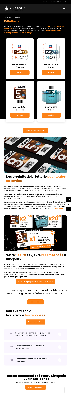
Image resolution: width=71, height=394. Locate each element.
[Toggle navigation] (64, 8)
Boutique (20, 72)
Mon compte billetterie (56, 2)
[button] (59, 208)
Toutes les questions (35, 322)
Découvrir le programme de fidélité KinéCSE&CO (35, 282)
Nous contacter (35, 302)
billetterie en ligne (14, 206)
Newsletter (44, 2)
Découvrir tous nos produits (35, 130)
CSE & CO (11, 17)
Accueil (6, 17)
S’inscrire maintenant (35, 387)
